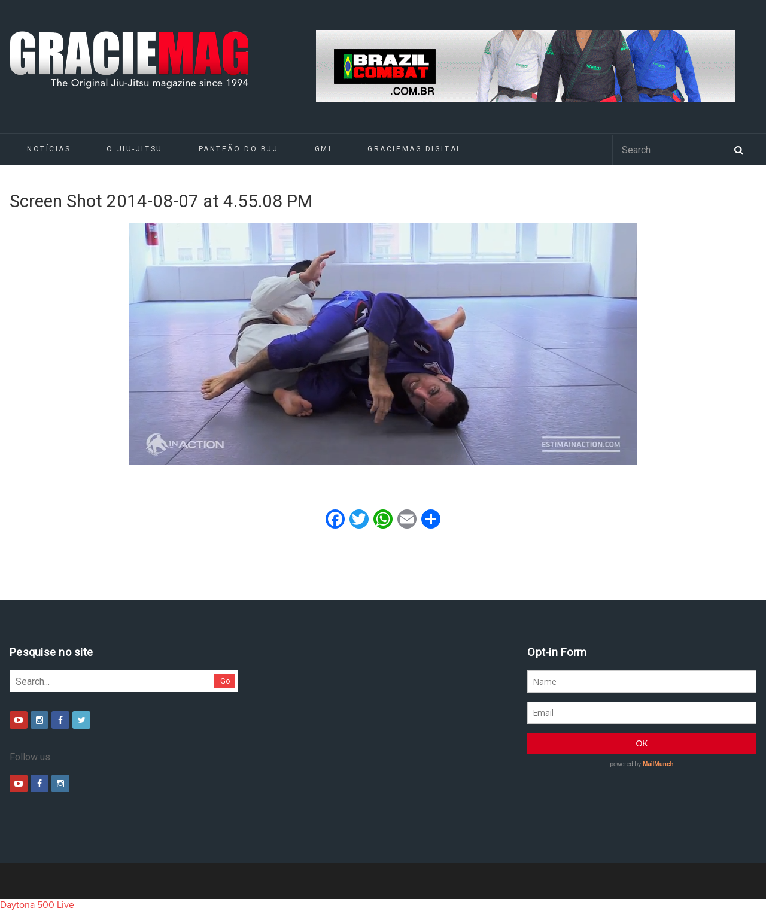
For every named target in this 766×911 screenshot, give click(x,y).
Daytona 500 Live (37, 905)
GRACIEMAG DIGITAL (414, 149)
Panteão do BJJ (239, 149)
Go (225, 680)
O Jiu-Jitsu (134, 149)
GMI (323, 149)
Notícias (49, 149)
